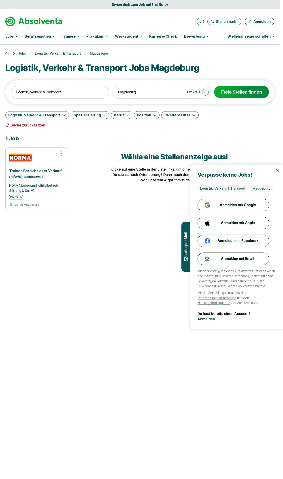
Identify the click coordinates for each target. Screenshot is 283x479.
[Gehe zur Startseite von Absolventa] (33, 21)
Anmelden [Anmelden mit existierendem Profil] (231, 319)
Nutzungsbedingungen (239, 303)
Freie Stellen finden (241, 92)
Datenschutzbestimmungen (242, 298)
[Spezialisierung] (90, 115)
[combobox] (60, 92)
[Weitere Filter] (180, 115)
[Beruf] (121, 115)
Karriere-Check (163, 36)
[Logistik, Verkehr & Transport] (37, 115)
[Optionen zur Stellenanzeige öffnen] (61, 153)
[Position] (147, 115)
